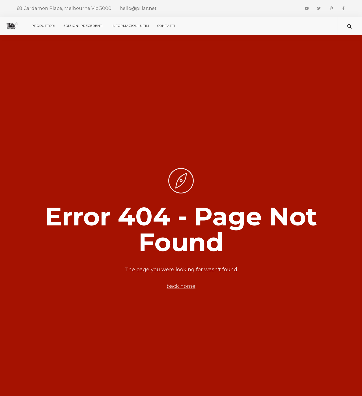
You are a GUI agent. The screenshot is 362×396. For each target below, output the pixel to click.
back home (181, 286)
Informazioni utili (130, 26)
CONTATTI (166, 26)
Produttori (43, 26)
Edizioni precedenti (83, 26)
